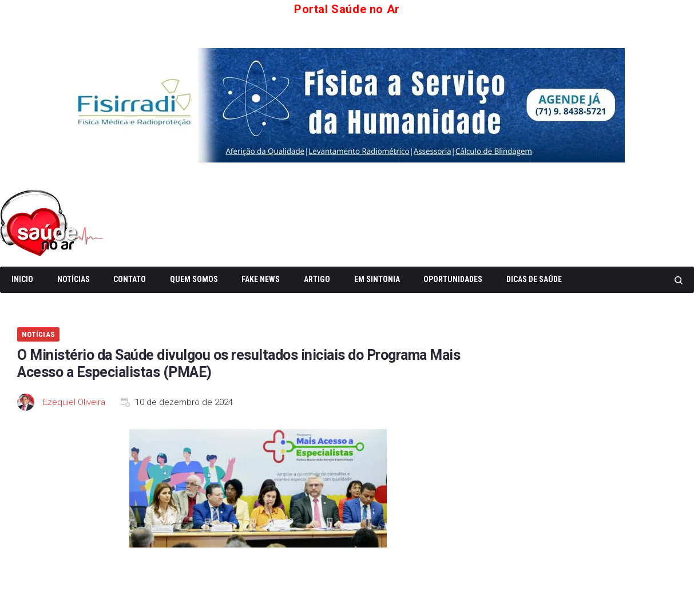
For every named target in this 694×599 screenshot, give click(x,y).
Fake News (260, 279)
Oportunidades (452, 279)
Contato (129, 279)
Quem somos (194, 279)
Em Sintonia (377, 279)
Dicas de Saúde (534, 279)
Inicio (22, 279)
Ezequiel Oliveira (74, 402)
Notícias (73, 279)
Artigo (317, 279)
